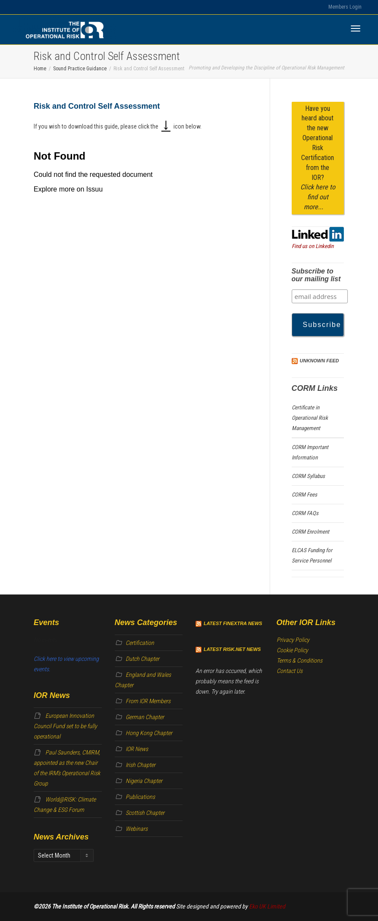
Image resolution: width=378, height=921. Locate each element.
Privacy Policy (293, 639)
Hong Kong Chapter (149, 732)
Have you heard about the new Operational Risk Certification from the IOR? (317, 157)
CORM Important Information (310, 452)
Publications (140, 796)
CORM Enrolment (310, 531)
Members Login (345, 7)
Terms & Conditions (299, 660)
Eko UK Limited (267, 906)
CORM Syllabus (308, 476)
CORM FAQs (305, 513)
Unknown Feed (319, 360)
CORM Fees (304, 494)
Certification (140, 642)
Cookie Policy (292, 650)
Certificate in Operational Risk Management (310, 417)
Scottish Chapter (145, 812)
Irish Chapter (140, 764)
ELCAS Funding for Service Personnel (312, 555)
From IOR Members (148, 701)
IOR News (137, 748)
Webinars (137, 828)
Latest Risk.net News (232, 649)
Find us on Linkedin (313, 246)
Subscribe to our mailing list (316, 275)
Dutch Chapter (142, 658)
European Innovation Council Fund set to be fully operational (65, 726)
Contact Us (289, 670)
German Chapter (145, 717)
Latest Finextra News (233, 623)
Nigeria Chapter (144, 780)
